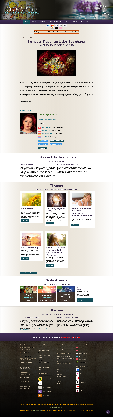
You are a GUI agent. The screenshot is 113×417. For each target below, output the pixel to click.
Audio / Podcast (47, 391)
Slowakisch (60, 379)
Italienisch (59, 371)
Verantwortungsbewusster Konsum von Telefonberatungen (65, 357)
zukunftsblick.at (83, 353)
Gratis (67, 21)
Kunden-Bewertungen (55, 21)
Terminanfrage (42, 148)
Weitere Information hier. (56, 407)
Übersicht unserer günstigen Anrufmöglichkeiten (64, 348)
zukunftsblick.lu (83, 356)
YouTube (82, 386)
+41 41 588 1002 (25, 352)
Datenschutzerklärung (43, 362)
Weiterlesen (25, 220)
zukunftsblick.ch (83, 348)
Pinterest (82, 378)
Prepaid (75, 21)
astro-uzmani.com (83, 359)
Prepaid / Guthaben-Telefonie (56, 140)
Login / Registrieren (24, 377)
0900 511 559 (46, 131)
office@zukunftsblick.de (26, 362)
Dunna (34, 21)
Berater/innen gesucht (25, 386)
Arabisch (59, 366)
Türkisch (59, 384)
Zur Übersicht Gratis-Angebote (83, 299)
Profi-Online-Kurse (24, 388)
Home (27, 21)
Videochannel (46, 395)
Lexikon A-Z (46, 383)
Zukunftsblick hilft (47, 378)
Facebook (82, 369)
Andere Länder (44, 140)
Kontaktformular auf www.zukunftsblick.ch (25, 368)
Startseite (40, 348)
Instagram (82, 373)
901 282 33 (46, 137)
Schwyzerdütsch (61, 376)
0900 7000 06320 (48, 134)
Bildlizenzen (41, 369)
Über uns (40, 360)
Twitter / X (83, 382)
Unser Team (84, 21)
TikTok (81, 390)
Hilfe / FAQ (41, 357)
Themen (42, 21)
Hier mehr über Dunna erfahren (47, 119)
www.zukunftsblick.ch (70, 337)
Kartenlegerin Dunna (43, 350)
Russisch (59, 374)
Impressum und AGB (43, 365)
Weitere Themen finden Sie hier (28, 272)
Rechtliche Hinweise (25, 110)
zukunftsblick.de (83, 350)
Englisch (59, 369)
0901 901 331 (46, 128)
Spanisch (59, 381)
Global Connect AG (37, 410)
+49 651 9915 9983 (26, 356)
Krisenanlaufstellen (47, 387)
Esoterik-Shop (82, 362)
